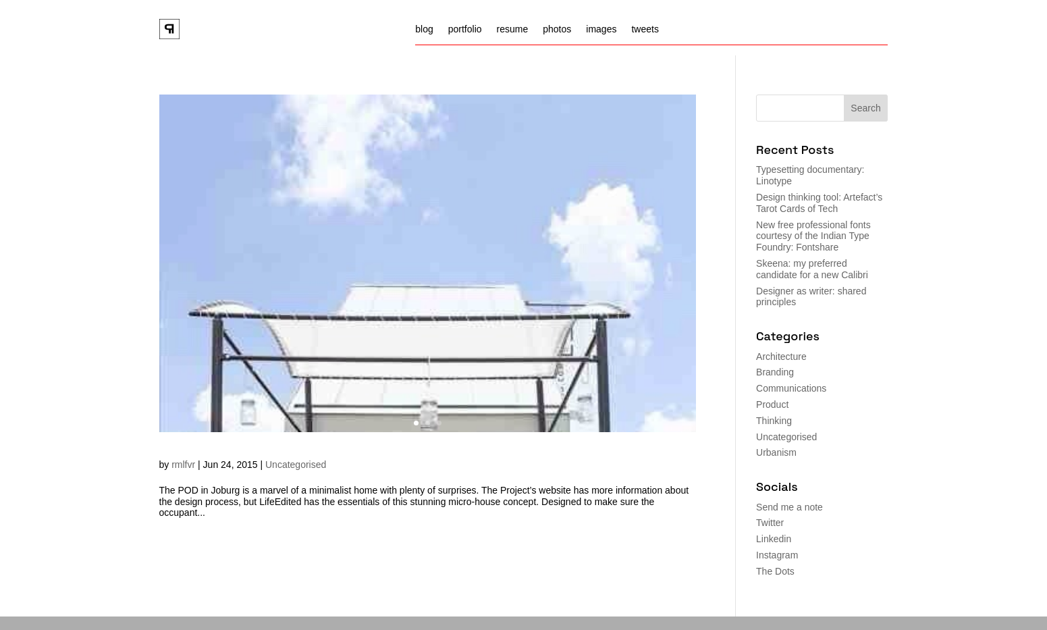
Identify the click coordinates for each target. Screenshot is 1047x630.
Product (772, 404)
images (601, 29)
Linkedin (773, 538)
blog (424, 29)
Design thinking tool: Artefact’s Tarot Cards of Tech (819, 203)
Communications (791, 388)
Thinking (774, 420)
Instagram (777, 555)
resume (513, 29)
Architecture (781, 356)
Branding (775, 372)
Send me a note (789, 507)
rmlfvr (183, 464)
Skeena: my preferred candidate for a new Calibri (812, 269)
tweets (644, 29)
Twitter (770, 522)
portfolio (465, 29)
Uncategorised (295, 464)
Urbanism (776, 452)
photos (557, 29)
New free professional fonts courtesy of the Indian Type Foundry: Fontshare (813, 236)
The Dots (775, 571)
